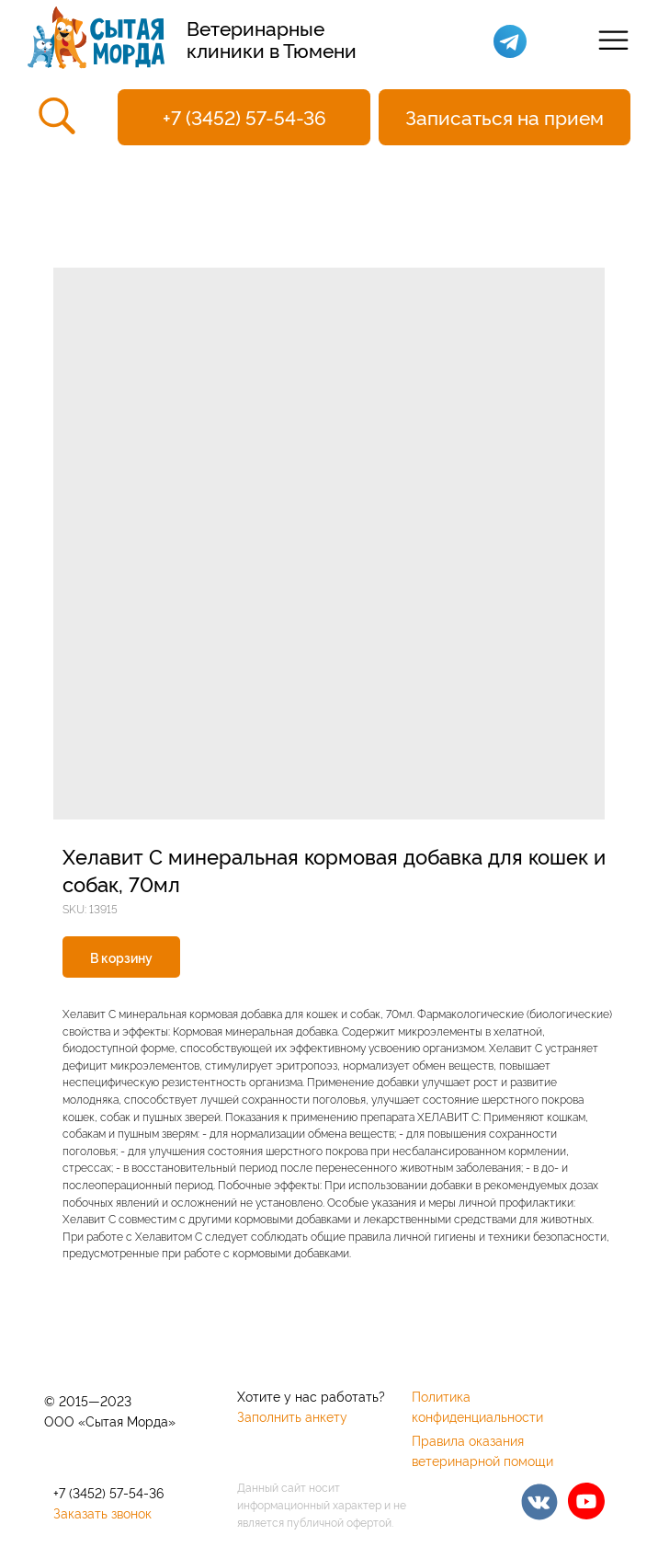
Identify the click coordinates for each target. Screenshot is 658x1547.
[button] (505, 117)
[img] (539, 1502)
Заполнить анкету (292, 1416)
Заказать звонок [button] (102, 1512)
